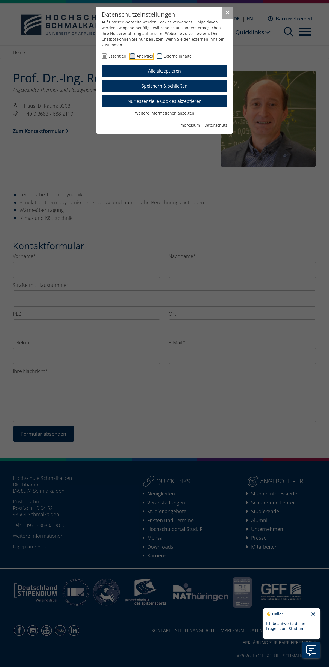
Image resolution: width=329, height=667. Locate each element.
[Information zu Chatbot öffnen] (311, 650)
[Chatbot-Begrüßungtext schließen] (313, 614)
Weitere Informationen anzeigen (164, 113)
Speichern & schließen (164, 86)
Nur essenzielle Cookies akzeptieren (165, 101)
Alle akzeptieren (164, 71)
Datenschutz (215, 125)
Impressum (189, 125)
